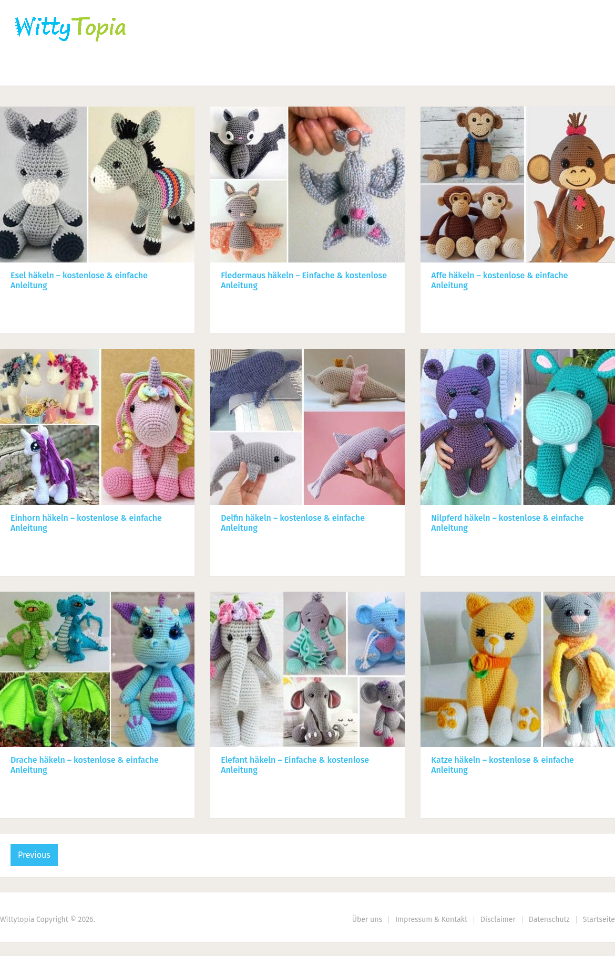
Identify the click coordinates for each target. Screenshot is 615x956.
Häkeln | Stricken (103, 71)
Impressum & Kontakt (431, 919)
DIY (323, 71)
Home (27, 71)
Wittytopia (17, 919)
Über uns (367, 919)
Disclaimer (498, 919)
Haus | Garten (250, 71)
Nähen (180, 71)
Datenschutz (549, 919)
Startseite (599, 919)
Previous (34, 855)
